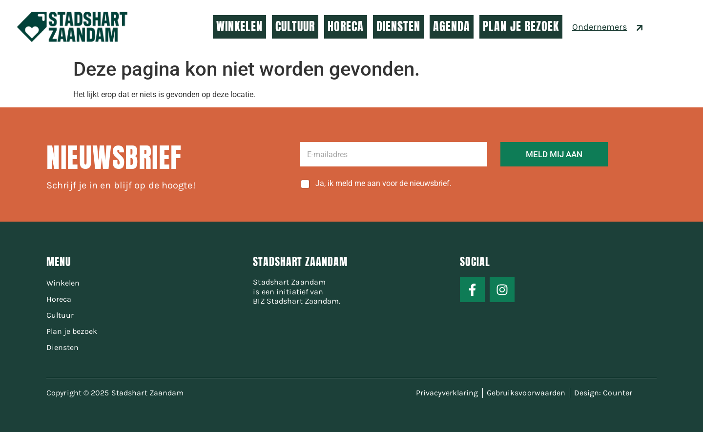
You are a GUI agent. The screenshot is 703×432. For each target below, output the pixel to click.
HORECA (346, 26)
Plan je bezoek (71, 331)
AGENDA (451, 26)
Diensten (62, 347)
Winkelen (63, 283)
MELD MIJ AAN (554, 154)
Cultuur (60, 315)
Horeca (58, 299)
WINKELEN (239, 26)
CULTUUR (295, 26)
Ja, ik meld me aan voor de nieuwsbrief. (383, 183)
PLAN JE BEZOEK (521, 26)
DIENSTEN (398, 26)
